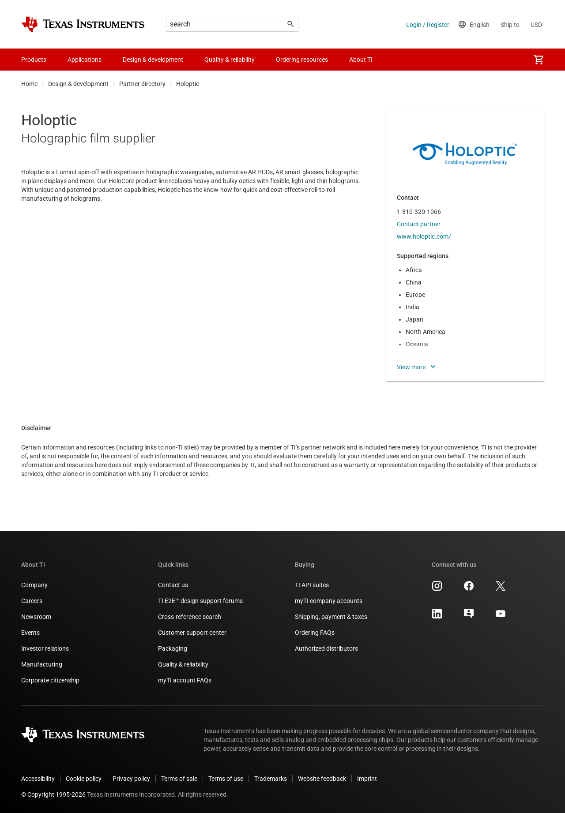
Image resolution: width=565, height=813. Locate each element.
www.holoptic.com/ (424, 236)
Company (34, 584)
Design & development (78, 83)
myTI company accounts (328, 600)
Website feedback (322, 778)
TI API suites (312, 584)
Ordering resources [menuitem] (302, 59)
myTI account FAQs (184, 680)
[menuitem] (538, 60)
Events (30, 632)
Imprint (367, 778)
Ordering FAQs (315, 632)
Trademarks (270, 778)
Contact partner (419, 224)
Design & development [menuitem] (153, 59)
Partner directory (142, 83)
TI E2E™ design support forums (200, 600)
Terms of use (225, 778)
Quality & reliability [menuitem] (229, 59)
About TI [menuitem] (361, 59)
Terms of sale (179, 778)
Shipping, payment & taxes (331, 616)
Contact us (173, 584)
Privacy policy (131, 778)
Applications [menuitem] (85, 59)
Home (29, 83)
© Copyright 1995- (53, 794)
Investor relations (45, 648)
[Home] (83, 24)
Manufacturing (41, 664)
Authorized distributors (326, 648)
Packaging (172, 648)
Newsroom (36, 616)
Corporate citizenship (50, 680)
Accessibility (38, 778)
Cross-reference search (189, 616)
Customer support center (192, 632)
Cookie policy (84, 778)
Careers (31, 600)
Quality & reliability (183, 664)
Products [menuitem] (33, 59)
